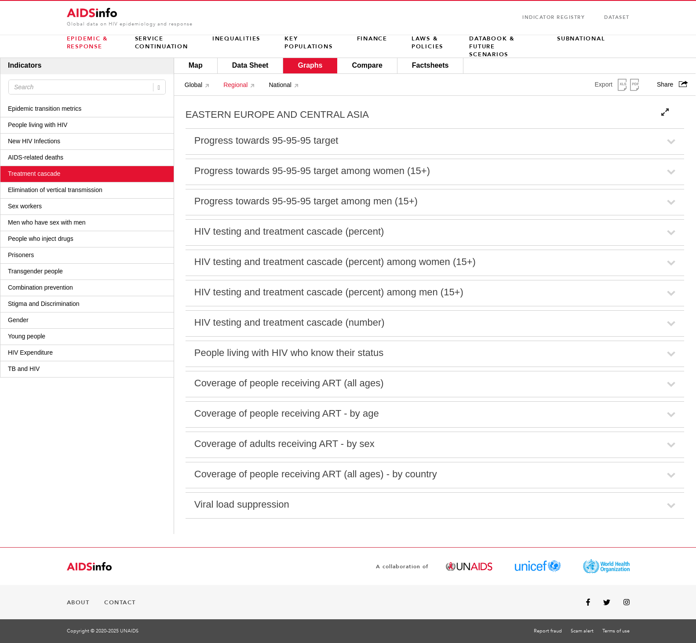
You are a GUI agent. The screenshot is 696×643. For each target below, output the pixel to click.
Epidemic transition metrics (44, 108)
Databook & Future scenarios (492, 46)
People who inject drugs (40, 238)
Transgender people (35, 271)
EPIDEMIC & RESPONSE (88, 43)
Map (196, 65)
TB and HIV (24, 368)
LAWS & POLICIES (427, 43)
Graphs (310, 65)
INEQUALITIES (236, 39)
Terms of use (616, 631)
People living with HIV (37, 124)
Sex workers (25, 206)
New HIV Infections (34, 141)
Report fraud (548, 631)
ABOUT (78, 603)
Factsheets (430, 65)
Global (193, 84)
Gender (18, 319)
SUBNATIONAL (581, 39)
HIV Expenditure (30, 352)
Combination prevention (40, 287)
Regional (235, 84)
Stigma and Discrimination (44, 303)
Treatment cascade (34, 173)
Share (673, 84)
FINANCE (372, 39)
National (280, 84)
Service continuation (161, 43)
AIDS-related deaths (35, 157)
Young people (26, 336)
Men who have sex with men (47, 222)
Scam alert (582, 631)
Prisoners (21, 254)
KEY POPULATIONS (308, 43)
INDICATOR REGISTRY (553, 17)
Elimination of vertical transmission (55, 189)
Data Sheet (250, 65)
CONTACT (120, 603)
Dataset (617, 17)
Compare (367, 65)
